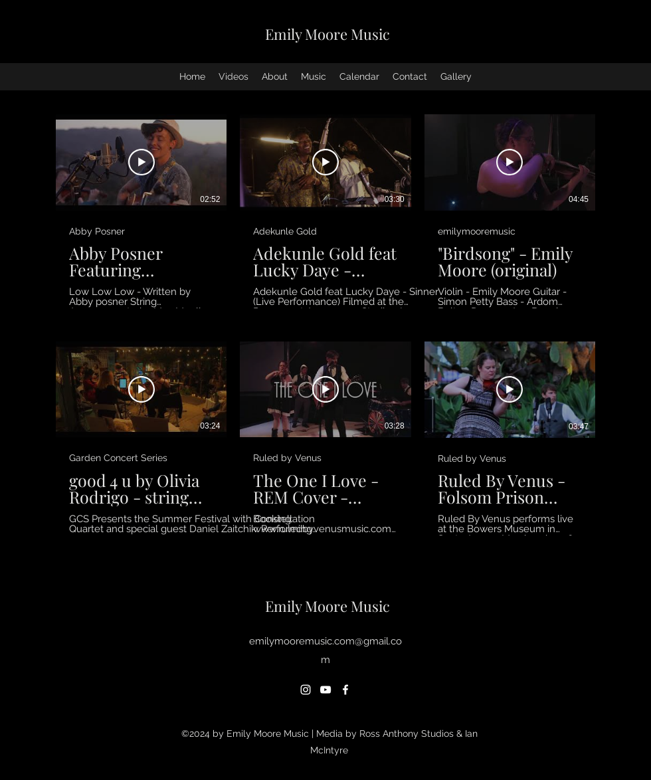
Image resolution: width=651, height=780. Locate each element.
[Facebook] (345, 689)
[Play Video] (141, 162)
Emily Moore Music (327, 34)
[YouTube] (325, 689)
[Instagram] (305, 689)
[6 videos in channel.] (325, 325)
